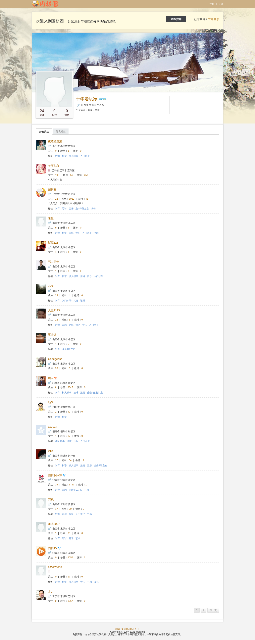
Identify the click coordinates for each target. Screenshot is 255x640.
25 (56, 484)
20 (56, 368)
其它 (76, 300)
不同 (51, 286)
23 (56, 295)
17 (56, 460)
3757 (71, 484)
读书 (93, 208)
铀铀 (51, 451)
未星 (51, 218)
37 (69, 436)
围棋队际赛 (55, 475)
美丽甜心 (53, 165)
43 (86, 198)
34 (70, 460)
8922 (71, 198)
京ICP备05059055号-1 (127, 629)
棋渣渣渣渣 (55, 141)
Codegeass (55, 359)
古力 (51, 591)
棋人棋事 (73, 156)
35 (69, 533)
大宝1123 (54, 310)
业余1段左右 (68, 349)
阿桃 (51, 499)
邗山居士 (53, 261)
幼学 (51, 402)
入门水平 (85, 156)
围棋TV (52, 548)
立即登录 (213, 19)
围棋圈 (52, 189)
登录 (220, 4)
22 (56, 198)
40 (69, 411)
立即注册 (176, 19)
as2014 (52, 426)
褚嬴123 (53, 242)
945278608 (55, 567)
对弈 (57, 156)
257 (86, 175)
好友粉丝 (61, 131)
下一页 (213, 610)
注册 (212, 4)
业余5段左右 (82, 208)
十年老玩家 (87, 98)
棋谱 (64, 156)
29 (70, 509)
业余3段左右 (100, 465)
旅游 (82, 276)
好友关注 (44, 131)
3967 (70, 601)
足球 (64, 208)
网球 (64, 514)
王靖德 (52, 334)
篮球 (71, 232)
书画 (96, 232)
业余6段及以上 (95, 392)
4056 (70, 557)
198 (57, 175)
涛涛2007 (54, 523)
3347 (70, 387)
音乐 (71, 208)
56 (71, 175)
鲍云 (51, 378)
